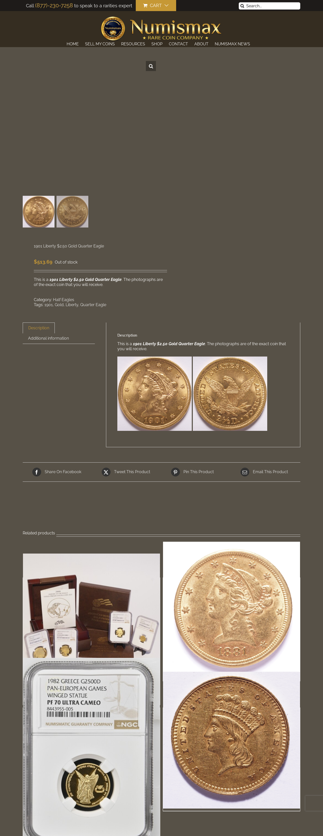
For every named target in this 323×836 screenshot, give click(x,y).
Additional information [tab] (48, 338)
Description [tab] (38, 328)
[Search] (242, 6)
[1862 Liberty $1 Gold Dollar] (231, 740)
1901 (48, 304)
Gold (59, 304)
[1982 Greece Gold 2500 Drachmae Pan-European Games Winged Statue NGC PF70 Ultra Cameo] (91, 752)
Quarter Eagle (93, 304)
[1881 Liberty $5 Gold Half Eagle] (231, 610)
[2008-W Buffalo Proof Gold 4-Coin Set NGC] (91, 622)
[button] (151, 66)
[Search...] (269, 6)
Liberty (72, 304)
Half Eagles (63, 299)
